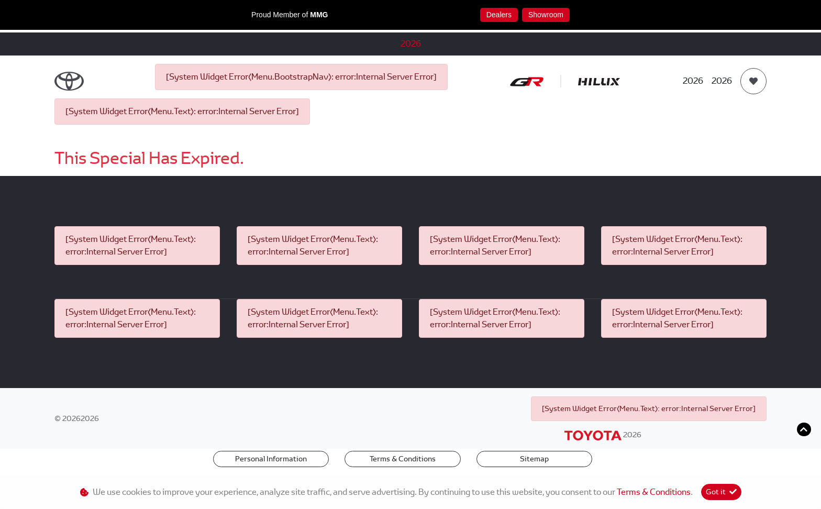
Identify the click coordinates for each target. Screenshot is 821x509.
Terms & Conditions (403, 458)
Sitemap (534, 458)
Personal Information (271, 458)
